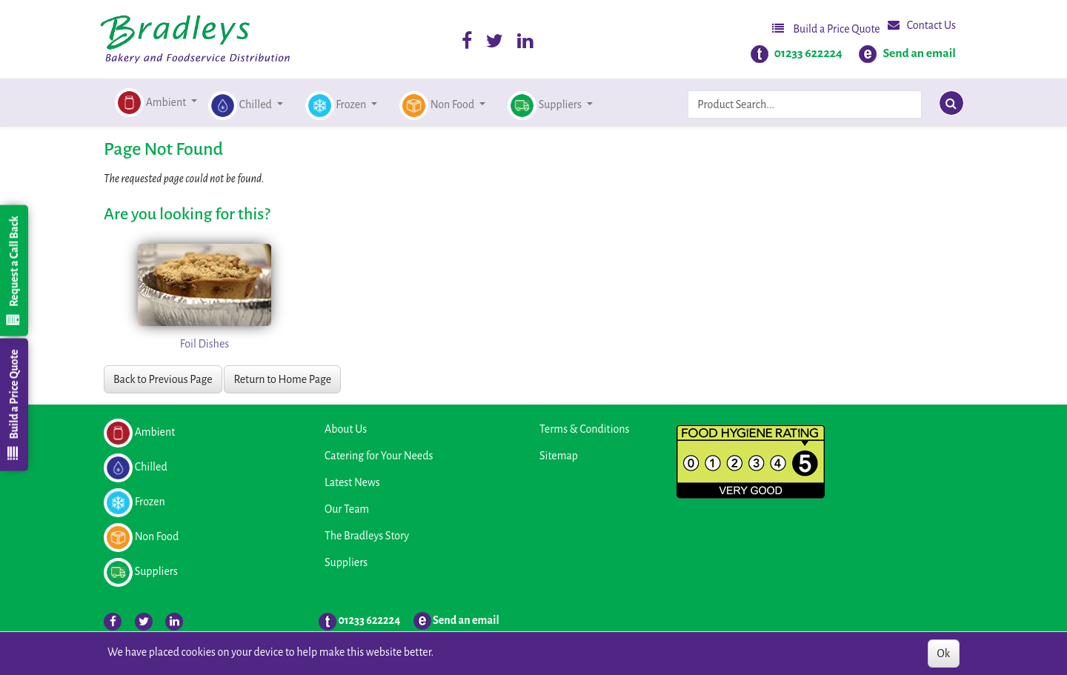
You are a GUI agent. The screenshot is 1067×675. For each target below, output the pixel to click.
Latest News (352, 482)
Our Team (347, 509)
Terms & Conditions (584, 429)
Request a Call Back (13, 270)
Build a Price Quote (826, 28)
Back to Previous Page (163, 379)
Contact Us (922, 25)
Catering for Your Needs (379, 456)
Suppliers (346, 562)
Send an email (919, 53)
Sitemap (558, 456)
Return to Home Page (282, 379)
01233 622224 (808, 53)
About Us (346, 429)
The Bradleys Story (367, 536)
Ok (943, 653)
